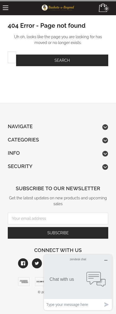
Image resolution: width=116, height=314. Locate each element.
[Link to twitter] (37, 263)
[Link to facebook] (23, 263)
